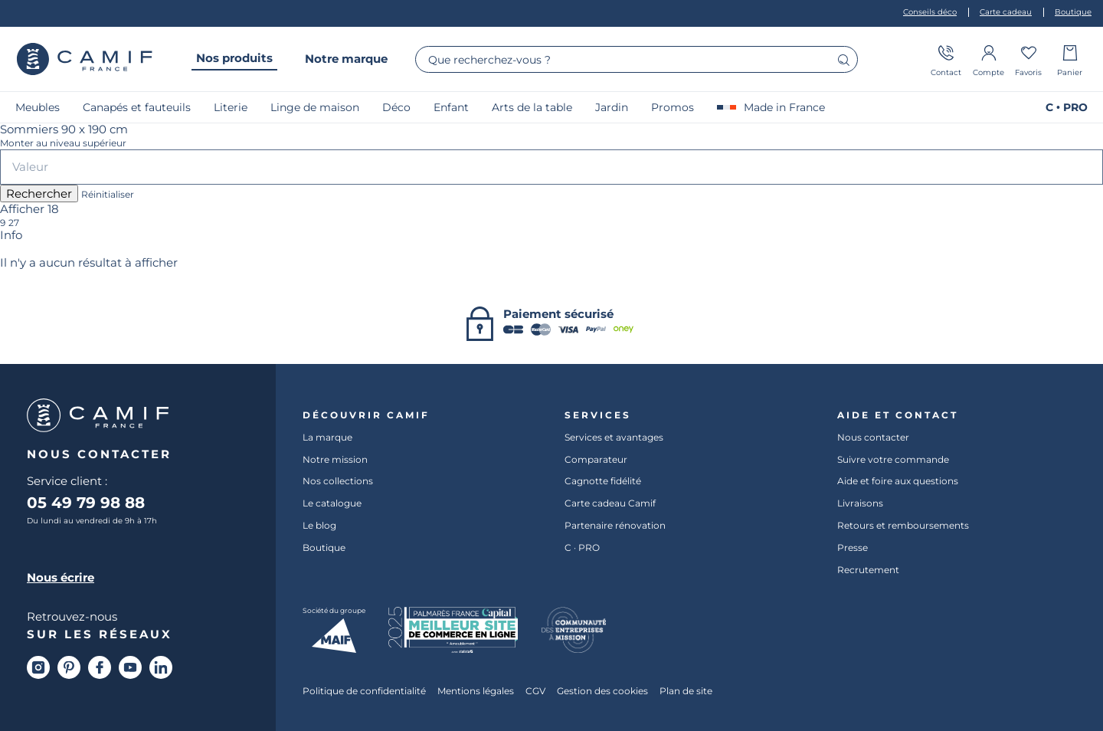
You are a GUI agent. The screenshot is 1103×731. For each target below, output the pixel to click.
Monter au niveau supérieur (63, 143)
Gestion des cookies (602, 691)
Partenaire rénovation (615, 525)
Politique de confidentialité (364, 691)
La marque (327, 436)
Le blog (319, 525)
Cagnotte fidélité (603, 481)
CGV (535, 691)
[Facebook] (99, 667)
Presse (852, 547)
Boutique (324, 547)
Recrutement (868, 569)
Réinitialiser (107, 194)
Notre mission (335, 459)
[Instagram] (38, 667)
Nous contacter (873, 436)
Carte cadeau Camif (610, 503)
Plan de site (686, 691)
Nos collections (338, 481)
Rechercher (39, 193)
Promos (672, 107)
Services (598, 415)
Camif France (84, 59)
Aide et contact (897, 415)
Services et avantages (614, 436)
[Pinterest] (68, 667)
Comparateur (596, 459)
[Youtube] (130, 667)
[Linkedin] (160, 667)
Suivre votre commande (893, 459)
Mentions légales (475, 691)
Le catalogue (332, 503)
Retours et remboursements (903, 525)
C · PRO (582, 547)
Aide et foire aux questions (897, 481)
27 (13, 223)
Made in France (771, 107)
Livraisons (860, 503)
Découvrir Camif (366, 415)
